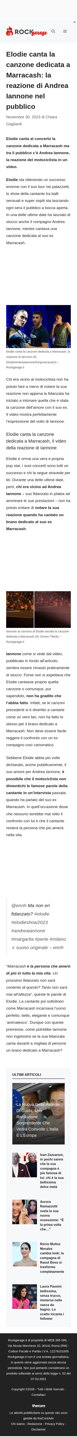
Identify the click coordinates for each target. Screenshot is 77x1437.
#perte (41, 939)
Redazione (35, 1424)
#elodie (41, 914)
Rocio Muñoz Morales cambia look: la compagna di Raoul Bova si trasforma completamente (52, 1257)
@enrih (18, 905)
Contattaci (39, 1394)
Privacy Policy (54, 1424)
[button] (53, 31)
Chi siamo (18, 1424)
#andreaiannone (28, 930)
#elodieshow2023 (29, 922)
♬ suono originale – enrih (37, 947)
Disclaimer (38, 1429)
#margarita (22, 939)
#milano (57, 939)
